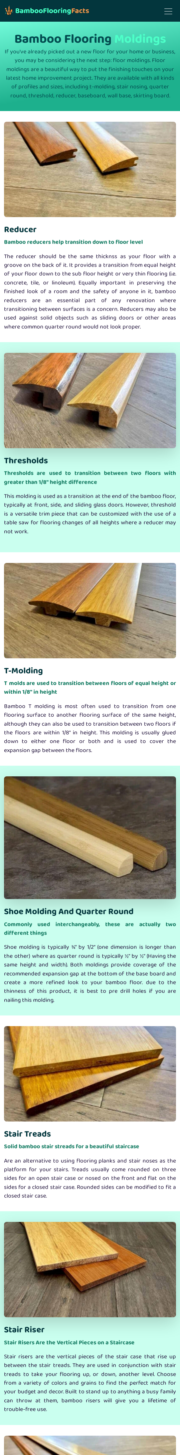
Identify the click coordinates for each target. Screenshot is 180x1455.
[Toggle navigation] (168, 11)
